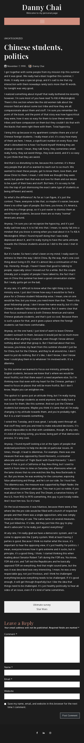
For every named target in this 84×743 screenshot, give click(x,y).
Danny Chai (42, 7)
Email (8, 679)
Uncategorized (13, 38)
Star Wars (42, 609)
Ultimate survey (42, 604)
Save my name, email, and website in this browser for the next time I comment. (42, 705)
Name (8, 667)
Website (9, 691)
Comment (10, 634)
